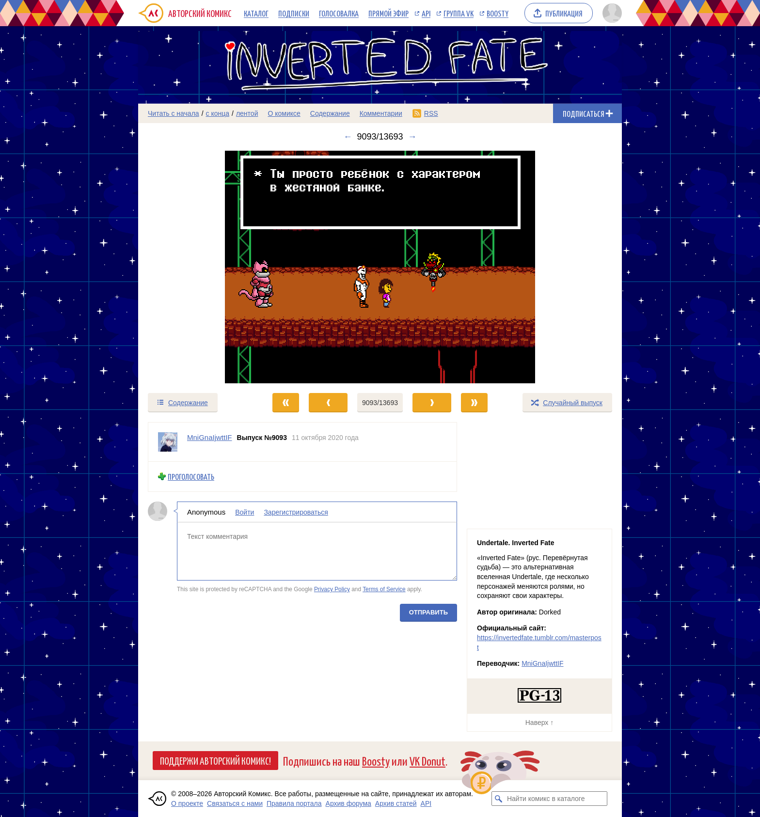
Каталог (256, 13)
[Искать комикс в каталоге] (499, 798)
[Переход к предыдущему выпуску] (198, 267)
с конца (218, 113)
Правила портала (294, 803)
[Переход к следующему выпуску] (380, 267)
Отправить (428, 611)
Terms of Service (384, 589)
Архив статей (396, 803)
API (426, 13)
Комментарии (381, 113)
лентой (247, 113)
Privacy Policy (332, 589)
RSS (431, 113)
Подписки (293, 13)
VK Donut (427, 760)
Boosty (497, 13)
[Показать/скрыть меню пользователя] (610, 13)
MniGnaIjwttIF (542, 663)
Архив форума (348, 803)
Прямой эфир (388, 13)
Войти (244, 512)
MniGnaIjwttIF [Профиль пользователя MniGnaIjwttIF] (209, 437)
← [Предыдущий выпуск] (347, 136)
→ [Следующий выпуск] (412, 136)
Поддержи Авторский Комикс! (215, 760)
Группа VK (458, 13)
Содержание (330, 113)
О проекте (187, 803)
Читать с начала (173, 113)
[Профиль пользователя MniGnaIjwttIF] (167, 442)
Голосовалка (339, 13)
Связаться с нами (235, 803)
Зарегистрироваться (296, 512)
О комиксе (284, 113)
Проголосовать (191, 476)
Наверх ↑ (539, 722)
